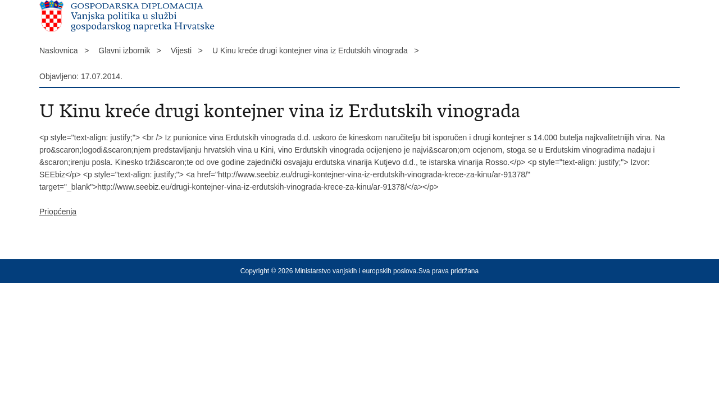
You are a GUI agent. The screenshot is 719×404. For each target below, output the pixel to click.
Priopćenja (57, 211)
